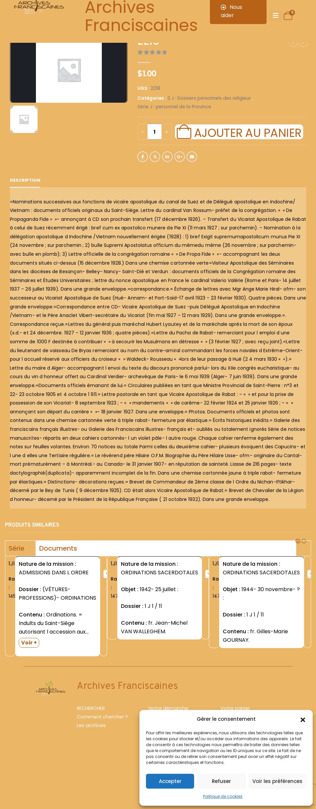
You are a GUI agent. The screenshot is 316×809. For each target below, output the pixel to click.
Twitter (155, 156)
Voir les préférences (277, 781)
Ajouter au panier (248, 132)
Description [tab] (25, 180)
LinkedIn (167, 156)
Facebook (142, 156)
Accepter (170, 781)
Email (192, 156)
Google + (179, 156)
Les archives (91, 731)
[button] (303, 719)
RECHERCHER (91, 714)
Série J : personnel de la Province (174, 107)
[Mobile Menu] (276, 15)
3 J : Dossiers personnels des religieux (209, 98)
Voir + (29, 642)
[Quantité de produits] (154, 132)
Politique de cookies (223, 796)
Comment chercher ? (102, 722)
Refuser (221, 781)
